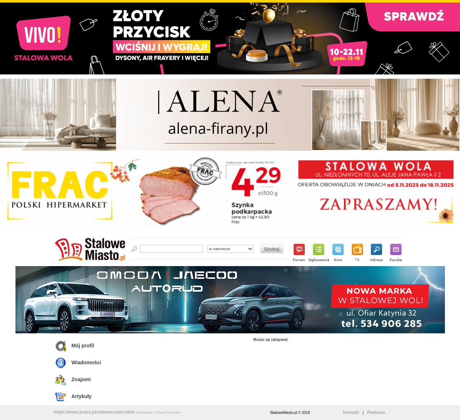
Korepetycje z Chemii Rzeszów (157, 412)
